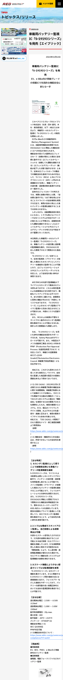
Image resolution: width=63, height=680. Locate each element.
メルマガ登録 (46, 3)
